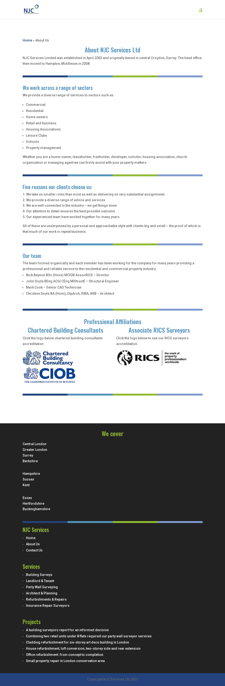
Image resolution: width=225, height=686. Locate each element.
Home (27, 40)
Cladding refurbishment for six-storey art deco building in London (77, 642)
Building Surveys (39, 575)
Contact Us (34, 550)
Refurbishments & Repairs (46, 599)
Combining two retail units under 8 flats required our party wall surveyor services (89, 636)
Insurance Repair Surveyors (48, 605)
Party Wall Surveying (42, 587)
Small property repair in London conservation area (65, 661)
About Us (33, 544)
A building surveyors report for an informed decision (67, 630)
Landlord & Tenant (40, 581)
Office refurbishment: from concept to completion (64, 655)
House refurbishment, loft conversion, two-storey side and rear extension (83, 648)
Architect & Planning (41, 593)
